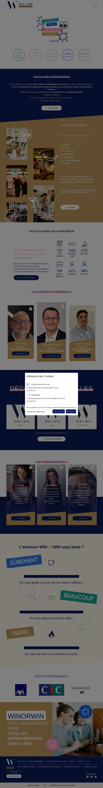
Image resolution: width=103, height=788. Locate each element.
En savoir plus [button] (31, 390)
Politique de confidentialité (36, 412)
